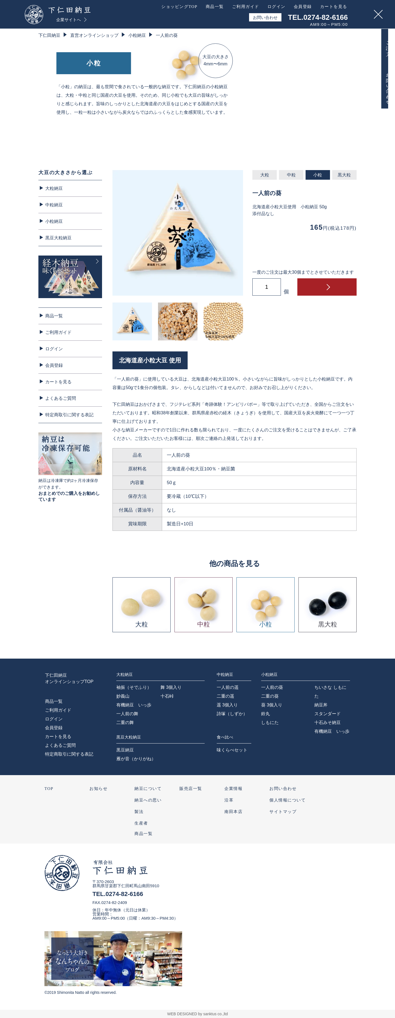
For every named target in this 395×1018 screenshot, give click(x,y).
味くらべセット (232, 750)
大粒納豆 (54, 188)
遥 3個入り (227, 705)
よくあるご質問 (60, 398)
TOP (48, 788)
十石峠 (167, 696)
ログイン (54, 348)
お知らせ (98, 788)
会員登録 (54, 365)
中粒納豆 (54, 205)
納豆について (148, 788)
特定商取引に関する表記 (69, 414)
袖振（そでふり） (133, 687)
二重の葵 (270, 696)
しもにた (270, 722)
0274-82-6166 (124, 894)
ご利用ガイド (58, 332)
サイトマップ (283, 811)
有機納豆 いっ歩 (133, 705)
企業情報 (233, 788)
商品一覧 (54, 316)
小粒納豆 (137, 35)
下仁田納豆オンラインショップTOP (69, 678)
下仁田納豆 (49, 35)
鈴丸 (265, 713)
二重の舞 (125, 722)
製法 (138, 811)
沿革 (228, 800)
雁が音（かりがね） (136, 758)
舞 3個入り (171, 687)
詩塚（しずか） (232, 713)
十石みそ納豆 (327, 722)
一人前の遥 (228, 687)
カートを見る (58, 381)
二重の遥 (225, 696)
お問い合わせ (283, 788)
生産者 (141, 823)
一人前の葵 (167, 35)
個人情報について (287, 800)
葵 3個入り (271, 705)
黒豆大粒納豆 (58, 237)
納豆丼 (321, 705)
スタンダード (327, 713)
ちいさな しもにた (330, 691)
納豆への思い (148, 800)
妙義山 (122, 696)
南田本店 (233, 811)
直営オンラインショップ (94, 35)
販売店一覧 (190, 788)
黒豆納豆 (125, 750)
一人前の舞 (127, 713)
